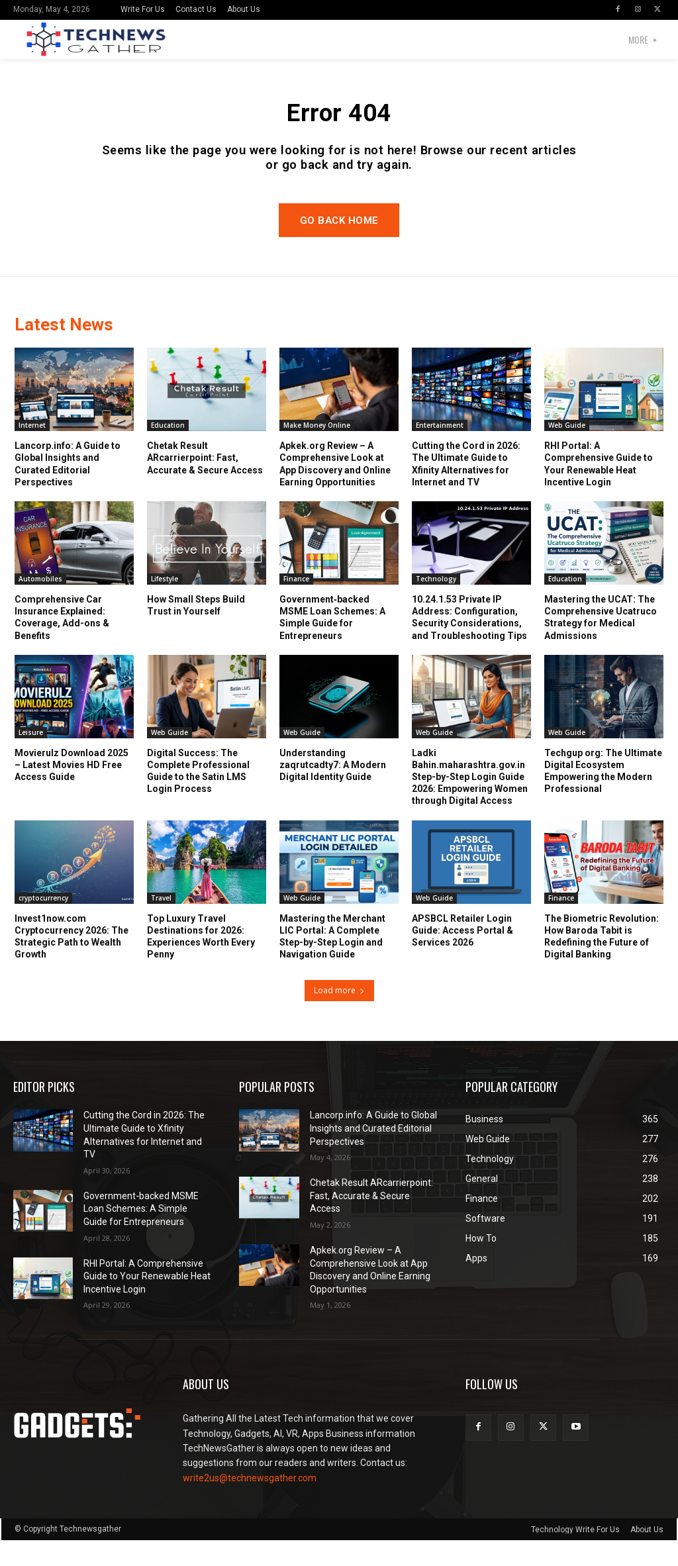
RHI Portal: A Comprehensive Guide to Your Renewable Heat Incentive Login (598, 489)
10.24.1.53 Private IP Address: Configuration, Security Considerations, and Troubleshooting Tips (469, 643)
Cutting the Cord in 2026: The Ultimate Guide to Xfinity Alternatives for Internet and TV (466, 489)
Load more (339, 1016)
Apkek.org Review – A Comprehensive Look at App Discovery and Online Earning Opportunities (335, 489)
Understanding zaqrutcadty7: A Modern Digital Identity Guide (332, 790)
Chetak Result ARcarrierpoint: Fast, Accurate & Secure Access (205, 483)
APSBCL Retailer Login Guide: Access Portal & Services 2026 (462, 955)
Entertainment (439, 451)
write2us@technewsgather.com (249, 1503)
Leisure (31, 757)
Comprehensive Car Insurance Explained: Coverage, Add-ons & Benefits (62, 643)
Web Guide (566, 451)
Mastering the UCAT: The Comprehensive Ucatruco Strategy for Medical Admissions (600, 643)
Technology (436, 604)
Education (168, 451)
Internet (32, 451)
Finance (296, 604)
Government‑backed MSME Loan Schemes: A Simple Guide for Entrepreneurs (332, 643)
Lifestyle (164, 604)
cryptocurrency (43, 923)
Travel (161, 923)
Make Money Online (316, 451)
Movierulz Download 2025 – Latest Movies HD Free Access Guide (71, 790)
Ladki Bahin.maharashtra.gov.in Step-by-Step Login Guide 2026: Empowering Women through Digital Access (470, 802)
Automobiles (40, 604)
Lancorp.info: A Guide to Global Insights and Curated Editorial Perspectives (68, 489)
